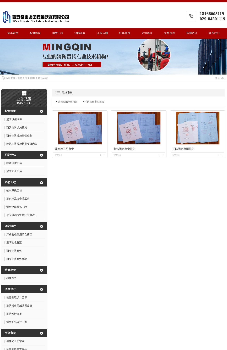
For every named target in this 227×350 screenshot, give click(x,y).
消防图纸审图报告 (94, 101)
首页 (20, 78)
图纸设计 (10, 289)
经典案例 (124, 33)
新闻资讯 (191, 33)
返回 (219, 78)
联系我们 (214, 33)
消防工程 (57, 33)
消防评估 (10, 154)
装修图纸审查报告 (67, 101)
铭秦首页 (12, 33)
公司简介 (147, 33)
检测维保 (35, 33)
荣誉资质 (169, 33)
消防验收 (79, 33)
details (58, 155)
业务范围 (102, 33)
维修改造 (10, 269)
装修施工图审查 (64, 148)
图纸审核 (43, 78)
